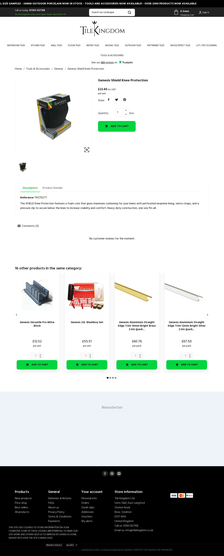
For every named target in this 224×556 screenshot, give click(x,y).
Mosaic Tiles (112, 45)
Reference (27, 197)
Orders (85, 503)
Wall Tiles (56, 45)
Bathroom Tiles (16, 45)
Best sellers (21, 507)
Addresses (87, 512)
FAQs (51, 503)
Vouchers (86, 516)
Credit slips (87, 507)
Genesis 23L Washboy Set (87, 322)
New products (23, 498)
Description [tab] (30, 188)
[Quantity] (120, 112)
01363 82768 (37, 10)
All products (22, 512)
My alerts (87, 521)
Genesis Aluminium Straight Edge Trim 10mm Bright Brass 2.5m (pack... (137, 326)
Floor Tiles (74, 45)
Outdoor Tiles (133, 45)
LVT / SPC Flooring (206, 45)
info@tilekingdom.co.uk (139, 530)
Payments (54, 521)
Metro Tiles (92, 45)
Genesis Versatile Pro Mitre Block (37, 324)
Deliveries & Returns (59, 498)
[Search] (112, 12)
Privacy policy (54, 545)
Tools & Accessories (112, 55)
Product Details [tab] (52, 188)
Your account (92, 492)
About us (53, 507)
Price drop (21, 503)
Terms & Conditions (59, 516)
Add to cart (117, 126)
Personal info (89, 498)
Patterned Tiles (155, 45)
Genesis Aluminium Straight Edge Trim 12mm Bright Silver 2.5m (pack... (187, 326)
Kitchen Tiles (38, 45)
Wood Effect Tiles (180, 45)
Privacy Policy (56, 512)
